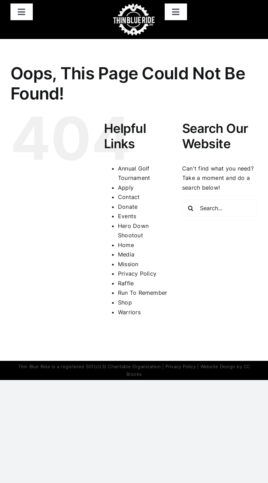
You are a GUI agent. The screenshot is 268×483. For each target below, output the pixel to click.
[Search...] (220, 208)
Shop (125, 302)
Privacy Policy (137, 273)
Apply (126, 187)
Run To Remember (143, 292)
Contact (129, 196)
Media (126, 254)
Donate (127, 206)
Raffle (126, 283)
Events (127, 216)
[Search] (191, 208)
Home (126, 245)
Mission (128, 264)
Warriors (129, 312)
